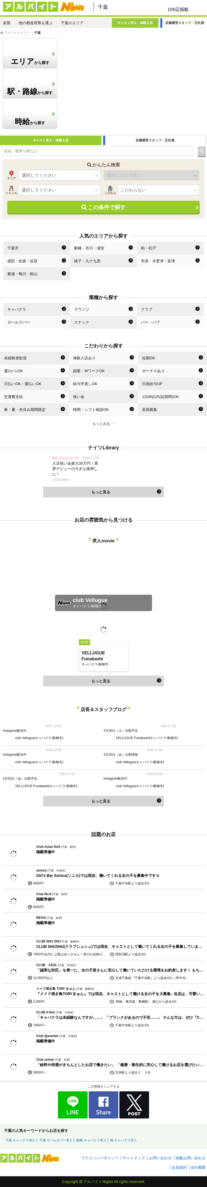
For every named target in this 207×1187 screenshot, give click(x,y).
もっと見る (126, 491)
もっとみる (103, 423)
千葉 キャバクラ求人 (20, 1140)
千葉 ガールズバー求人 (56, 1140)
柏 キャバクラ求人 (123, 1140)
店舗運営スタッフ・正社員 (184, 23)
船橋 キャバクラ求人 (91, 1140)
